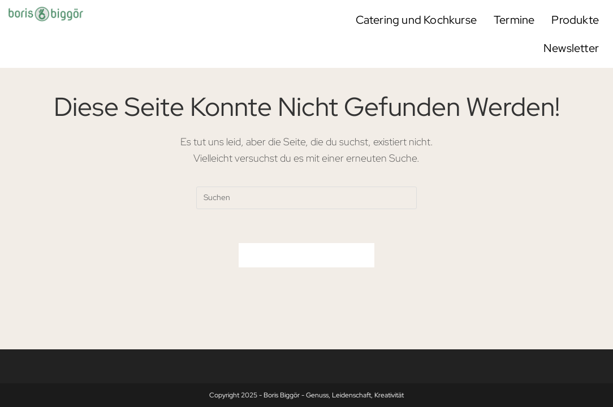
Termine (514, 19)
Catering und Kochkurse (416, 19)
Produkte (575, 19)
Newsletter (571, 48)
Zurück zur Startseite (306, 255)
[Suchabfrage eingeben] (306, 198)
